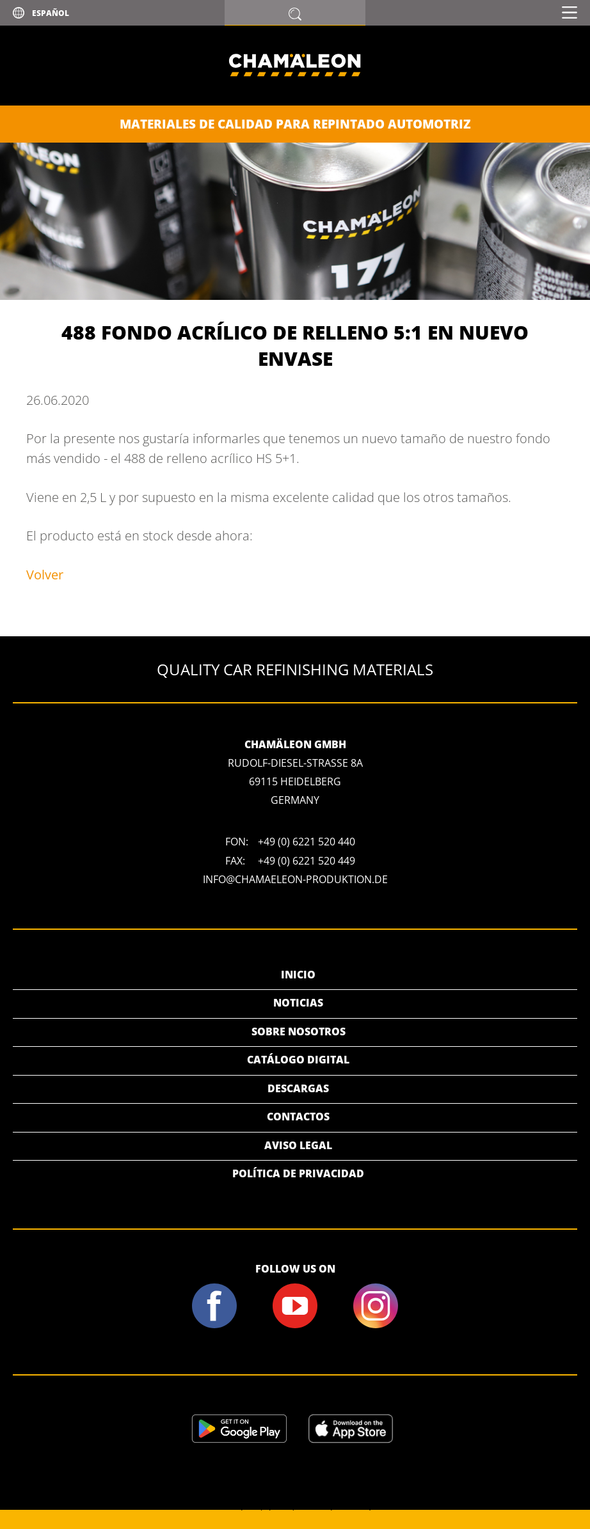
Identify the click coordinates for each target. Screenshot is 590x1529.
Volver (44, 574)
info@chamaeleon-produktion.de (295, 879)
